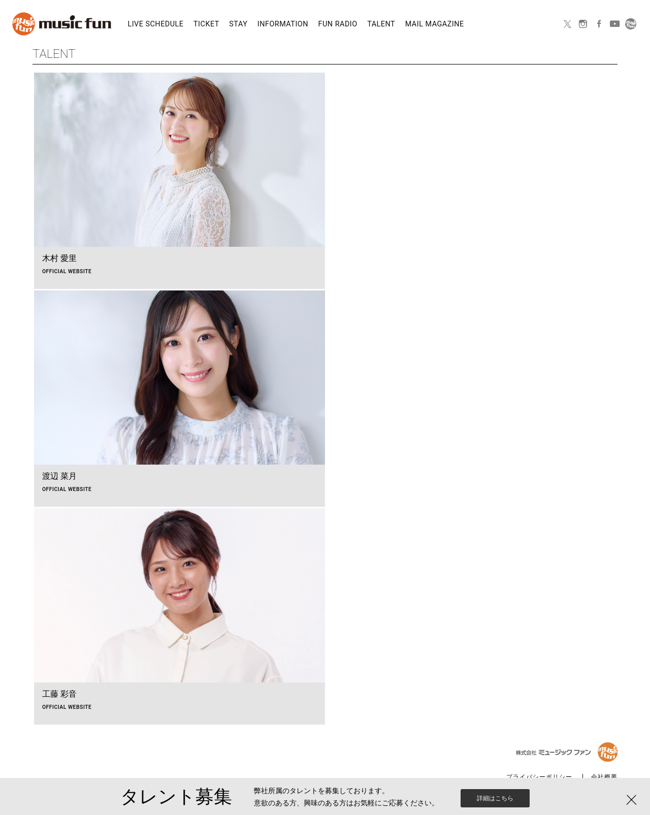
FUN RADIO (338, 24)
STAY (238, 24)
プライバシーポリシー (539, 777)
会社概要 (604, 777)
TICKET (206, 24)
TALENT (381, 24)
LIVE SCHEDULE (155, 24)
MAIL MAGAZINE (434, 24)
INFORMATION (282, 24)
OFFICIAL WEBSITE (67, 271)
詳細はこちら (495, 803)
